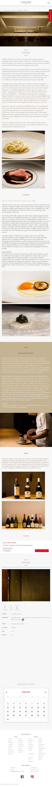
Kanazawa (11, 742)
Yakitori (30, 748)
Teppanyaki (41, 748)
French (40, 742)
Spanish (30, 746)
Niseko (20, 748)
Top (2, 10)
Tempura (30, 740)
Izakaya (30, 757)
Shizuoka (11, 750)
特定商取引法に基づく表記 (17, 771)
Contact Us (34, 767)
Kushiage (31, 754)
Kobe (9, 748)
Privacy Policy (35, 769)
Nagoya (10, 746)
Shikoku (20, 752)
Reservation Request (42, 550)
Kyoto (20, 738)
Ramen (40, 757)
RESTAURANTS (26, 734)
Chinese (30, 744)
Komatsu (20, 742)
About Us (13, 767)
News (12, 769)
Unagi (30, 750)
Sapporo (20, 740)
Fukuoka (20, 744)
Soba (39, 759)
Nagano (20, 750)
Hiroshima (11, 752)
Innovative (19, 10)
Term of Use (34, 771)
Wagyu (40, 740)
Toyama (10, 744)
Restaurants (7, 10)
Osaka (10, 740)
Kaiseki (40, 738)
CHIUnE (25, 10)
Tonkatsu (31, 761)
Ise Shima (21, 746)
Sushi (30, 738)
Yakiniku (40, 746)
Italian (30, 742)
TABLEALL (26, 3)
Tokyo (13, 10)
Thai (29, 759)
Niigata (10, 754)
